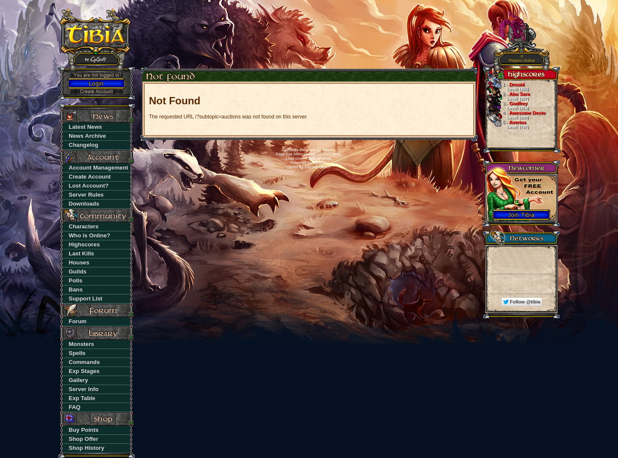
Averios (506, 124)
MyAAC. (320, 163)
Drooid (506, 86)
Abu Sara (507, 96)
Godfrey (506, 105)
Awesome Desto (515, 115)
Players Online (522, 58)
